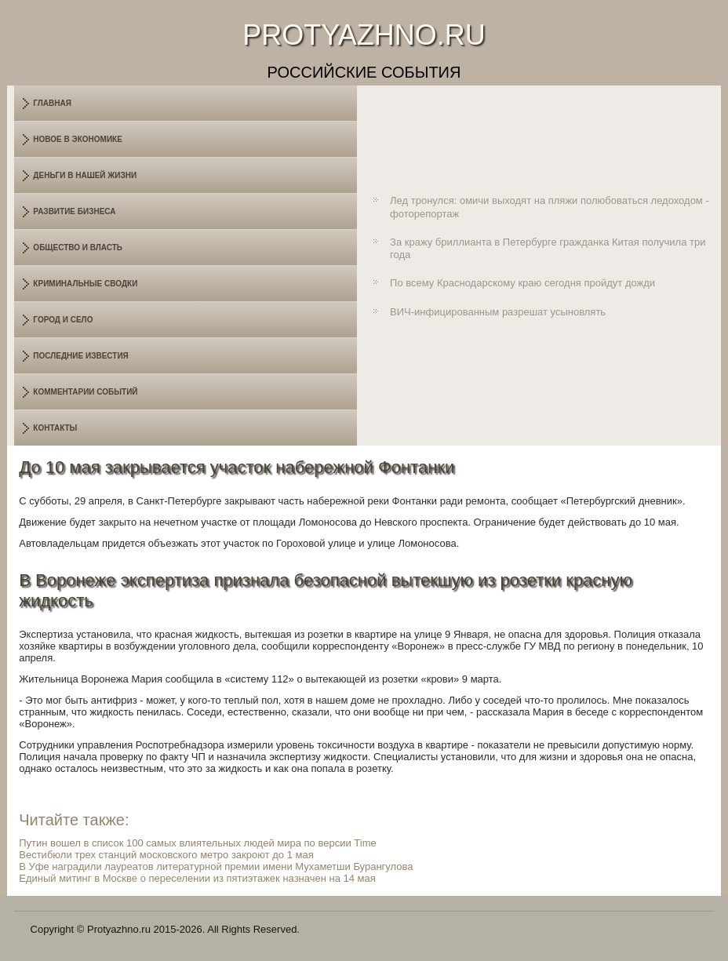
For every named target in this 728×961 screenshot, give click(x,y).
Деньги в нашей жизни (84, 175)
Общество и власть (77, 247)
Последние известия (80, 355)
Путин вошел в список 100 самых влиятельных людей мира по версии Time (197, 843)
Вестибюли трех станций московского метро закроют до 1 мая (166, 855)
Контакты (55, 428)
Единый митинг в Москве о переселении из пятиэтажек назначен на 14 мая (197, 878)
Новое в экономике (77, 139)
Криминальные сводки (85, 283)
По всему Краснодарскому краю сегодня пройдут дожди (522, 283)
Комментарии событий (85, 392)
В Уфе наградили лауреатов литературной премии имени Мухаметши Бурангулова (216, 866)
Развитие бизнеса (74, 211)
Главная (52, 103)
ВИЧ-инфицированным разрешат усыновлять (498, 312)
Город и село (63, 319)
